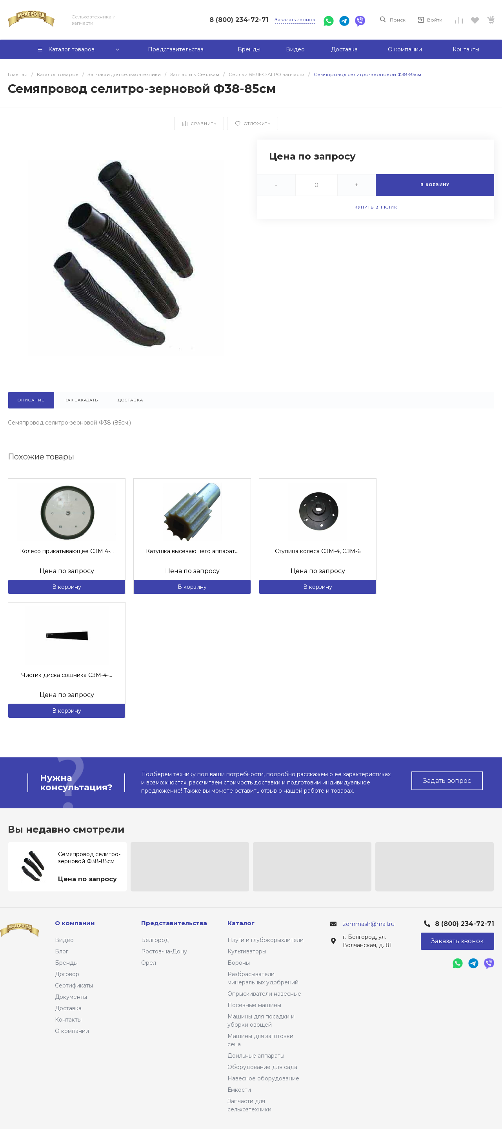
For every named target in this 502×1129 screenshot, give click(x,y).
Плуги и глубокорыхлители (265, 940)
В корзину (66, 586)
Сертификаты (74, 985)
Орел (148, 962)
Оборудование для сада (262, 1067)
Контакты (68, 1019)
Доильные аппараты (255, 1055)
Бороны (238, 962)
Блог (61, 951)
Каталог (241, 923)
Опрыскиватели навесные (264, 993)
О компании (72, 1031)
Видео (64, 940)
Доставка (68, 1008)
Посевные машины (254, 1005)
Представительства (174, 923)
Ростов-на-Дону (164, 951)
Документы (71, 996)
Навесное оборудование (263, 1078)
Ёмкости (239, 1089)
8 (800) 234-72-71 (239, 20)
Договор (67, 974)
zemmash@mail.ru (369, 924)
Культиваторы (246, 951)
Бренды (66, 962)
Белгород (155, 940)
